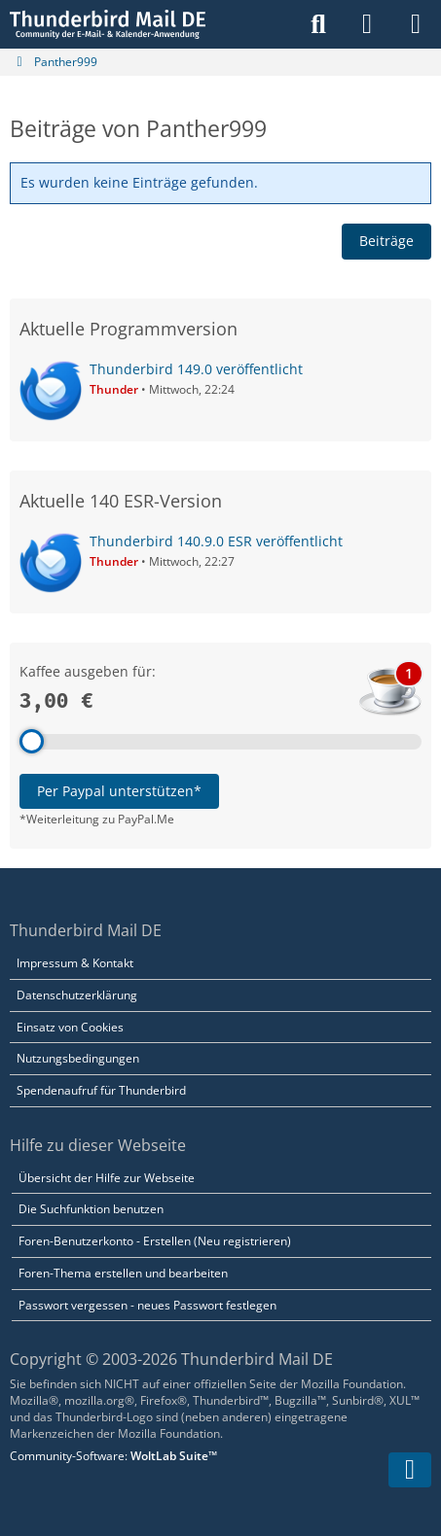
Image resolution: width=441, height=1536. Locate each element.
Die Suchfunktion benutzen (91, 1209)
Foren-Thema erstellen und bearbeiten (123, 1273)
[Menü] (415, 24)
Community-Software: (113, 1456)
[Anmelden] (367, 24)
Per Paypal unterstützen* (119, 791)
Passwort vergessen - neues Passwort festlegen (147, 1305)
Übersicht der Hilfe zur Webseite (106, 1177)
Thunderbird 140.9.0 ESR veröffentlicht (216, 541)
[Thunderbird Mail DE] (107, 24)
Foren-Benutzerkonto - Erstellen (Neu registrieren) (154, 1241)
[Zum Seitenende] (409, 1469)
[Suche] (318, 24)
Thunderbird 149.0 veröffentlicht (196, 369)
